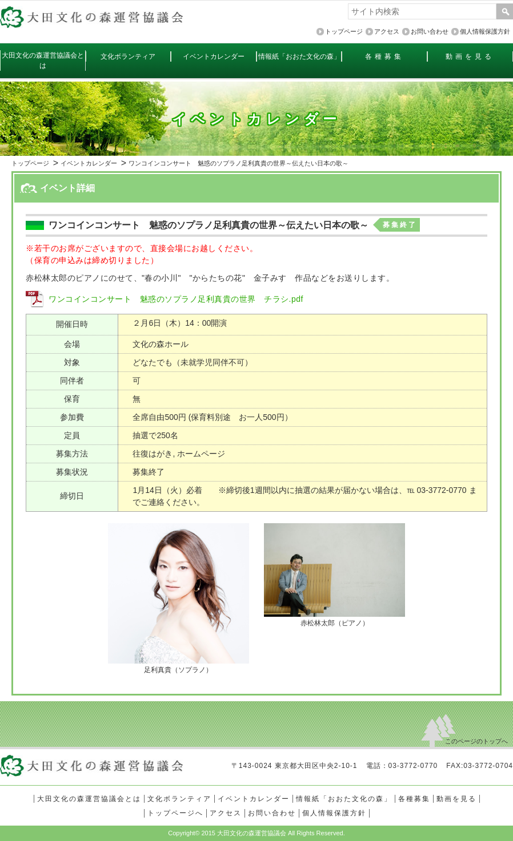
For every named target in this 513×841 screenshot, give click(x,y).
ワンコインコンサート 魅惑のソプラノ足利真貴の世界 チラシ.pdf (176, 299)
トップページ (30, 163)
